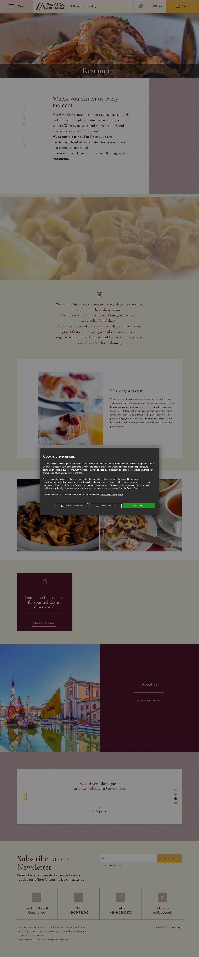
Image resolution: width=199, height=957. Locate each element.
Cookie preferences (72, 505)
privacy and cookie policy (111, 494)
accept (139, 505)
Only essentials (105, 505)
